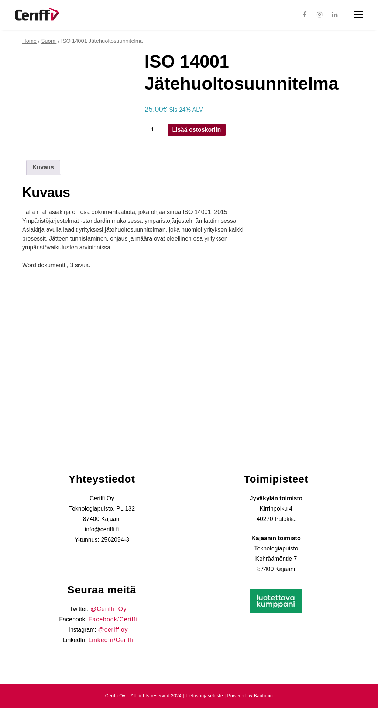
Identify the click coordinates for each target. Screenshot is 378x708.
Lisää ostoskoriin (196, 130)
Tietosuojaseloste (204, 695)
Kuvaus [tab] (43, 167)
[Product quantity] (155, 129)
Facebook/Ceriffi (112, 619)
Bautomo (263, 695)
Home (29, 41)
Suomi (49, 41)
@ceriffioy (113, 629)
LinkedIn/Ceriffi (110, 640)
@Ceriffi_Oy (108, 609)
